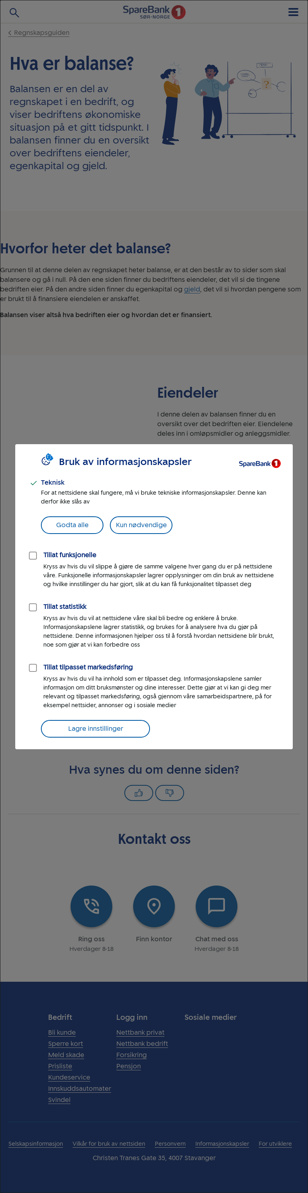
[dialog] (154, 596)
